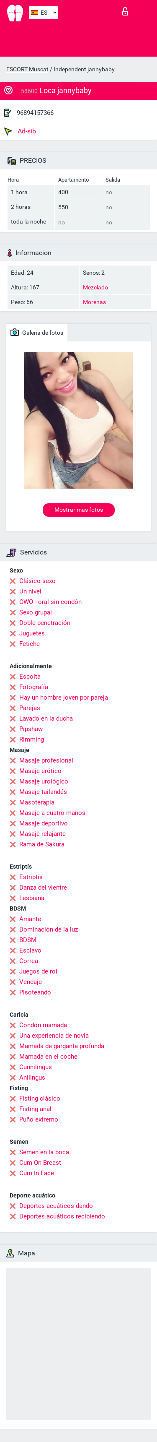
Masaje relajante (42, 834)
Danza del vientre (43, 887)
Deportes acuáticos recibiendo (62, 1216)
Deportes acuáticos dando (56, 1206)
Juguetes (32, 633)
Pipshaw (31, 729)
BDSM (27, 940)
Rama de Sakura (41, 844)
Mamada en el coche (48, 1056)
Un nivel (30, 591)
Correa (28, 961)
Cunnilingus (35, 1067)
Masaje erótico (40, 771)
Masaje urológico (43, 781)
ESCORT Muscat (27, 69)
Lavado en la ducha (46, 718)
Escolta (30, 676)
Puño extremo (38, 1119)
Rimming (31, 739)
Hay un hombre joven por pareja (63, 697)
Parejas (29, 708)
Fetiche (29, 644)
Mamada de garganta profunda (61, 1046)
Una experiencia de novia (54, 1035)
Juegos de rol (38, 971)
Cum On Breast (40, 1162)
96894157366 (35, 113)
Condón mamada (43, 1025)
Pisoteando (35, 992)
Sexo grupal (35, 612)
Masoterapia (36, 802)
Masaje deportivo (43, 823)
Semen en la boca (44, 1152)
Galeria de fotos (36, 332)
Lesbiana (31, 898)
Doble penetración (44, 623)
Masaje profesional (46, 760)
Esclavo (30, 950)
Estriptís (31, 877)
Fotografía (33, 687)
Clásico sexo (37, 581)
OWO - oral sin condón (50, 602)
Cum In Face (36, 1173)
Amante (30, 919)
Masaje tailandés (43, 792)
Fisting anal (35, 1109)
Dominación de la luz (48, 929)
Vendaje (30, 982)
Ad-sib (20, 131)
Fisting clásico (39, 1098)
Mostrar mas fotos (78, 509)
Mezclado (95, 287)
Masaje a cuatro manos (52, 813)
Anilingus (32, 1077)
